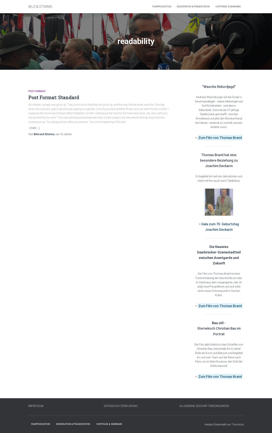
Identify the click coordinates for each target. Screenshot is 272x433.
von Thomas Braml (227, 138)
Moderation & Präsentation (193, 6)
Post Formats (37, 91)
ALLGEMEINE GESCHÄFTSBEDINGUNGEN (204, 405)
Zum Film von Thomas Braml (220, 306)
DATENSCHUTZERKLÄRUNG (121, 405)
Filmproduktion (161, 6)
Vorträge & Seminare (228, 6)
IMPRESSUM (35, 405)
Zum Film (205, 138)
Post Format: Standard (53, 97)
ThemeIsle (237, 424)
